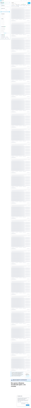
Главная (12, 6)
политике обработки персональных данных (24, 402)
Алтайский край (16, 6)
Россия (13, 6)
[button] (17, 4)
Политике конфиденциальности (28, 375)
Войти (26, 0)
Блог (21, 0)
